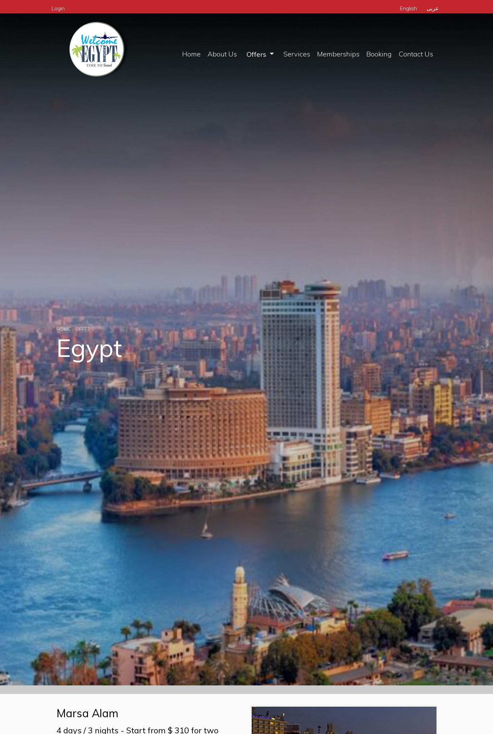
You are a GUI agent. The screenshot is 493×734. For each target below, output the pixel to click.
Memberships (338, 54)
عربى (433, 8)
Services (296, 54)
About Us (222, 54)
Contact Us (416, 54)
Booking (379, 54)
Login (58, 8)
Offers (257, 54)
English (408, 8)
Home (191, 54)
